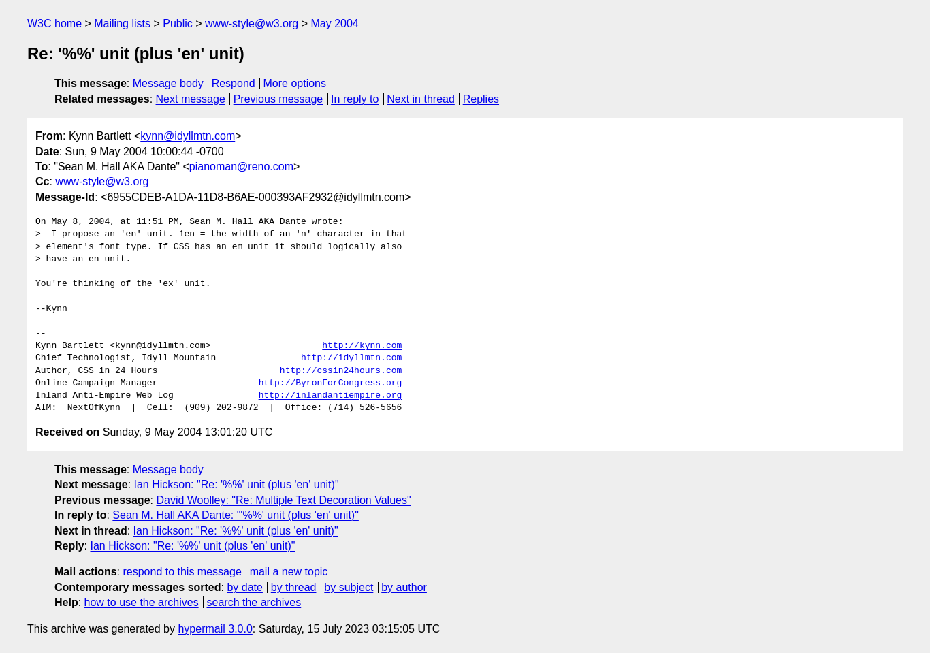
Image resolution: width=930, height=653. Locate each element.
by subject (348, 587)
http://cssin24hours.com (341, 371)
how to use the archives (141, 602)
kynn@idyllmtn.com (187, 136)
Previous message (278, 99)
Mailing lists (122, 23)
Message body (168, 83)
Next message (190, 99)
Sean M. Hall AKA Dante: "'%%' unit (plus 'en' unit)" (235, 515)
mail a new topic (289, 571)
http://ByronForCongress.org (330, 383)
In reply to (355, 99)
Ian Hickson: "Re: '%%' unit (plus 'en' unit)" (236, 484)
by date (244, 587)
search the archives (254, 602)
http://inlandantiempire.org (330, 395)
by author (404, 587)
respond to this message (182, 571)
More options (295, 83)
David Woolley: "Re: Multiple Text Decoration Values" (283, 500)
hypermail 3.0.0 (215, 629)
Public (178, 23)
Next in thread (421, 99)
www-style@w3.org (251, 23)
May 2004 (334, 23)
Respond (233, 83)
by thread (294, 587)
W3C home (54, 23)
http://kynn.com (362, 346)
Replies (481, 99)
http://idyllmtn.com (351, 358)
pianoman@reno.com (241, 166)
